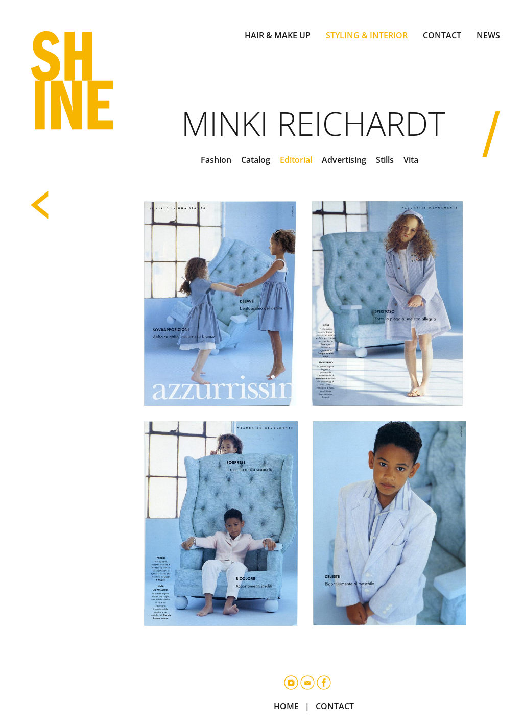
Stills (385, 159)
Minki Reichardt (313, 123)
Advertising (344, 159)
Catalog (255, 159)
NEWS (488, 35)
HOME (286, 706)
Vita (410, 159)
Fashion (216, 159)
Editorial (296, 159)
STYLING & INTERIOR (367, 35)
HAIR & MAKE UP (278, 35)
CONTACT (442, 35)
